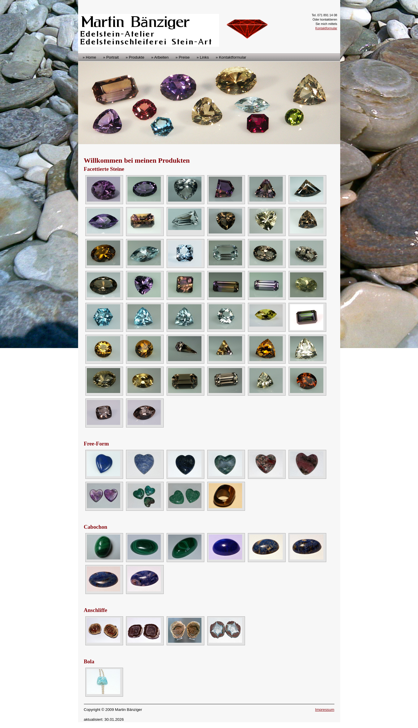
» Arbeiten (160, 57)
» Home (89, 57)
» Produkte (135, 57)
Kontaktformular (326, 28)
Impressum (324, 709)
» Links (203, 57)
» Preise (183, 57)
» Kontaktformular (231, 57)
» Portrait (111, 57)
